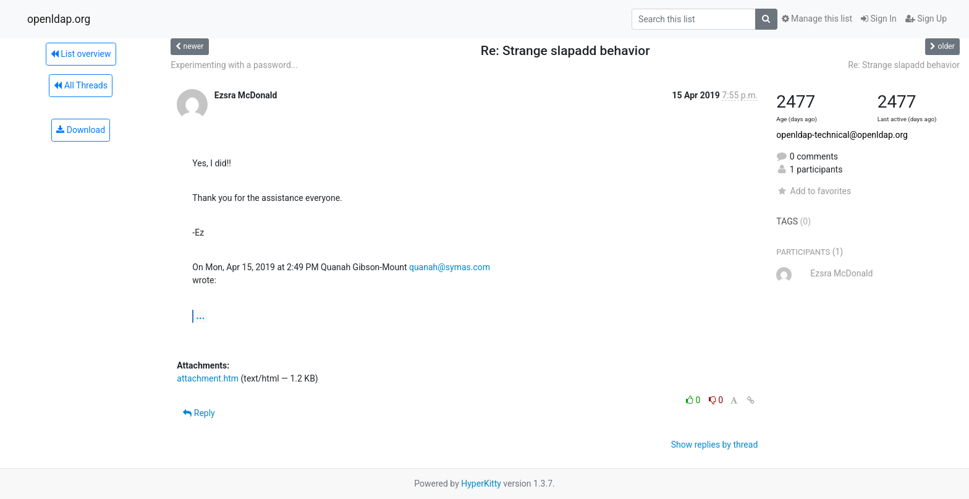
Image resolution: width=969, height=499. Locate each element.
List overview (81, 54)
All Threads (80, 85)
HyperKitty (481, 483)
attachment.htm (208, 378)
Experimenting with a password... (234, 65)
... (200, 316)
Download (80, 130)
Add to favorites (813, 191)
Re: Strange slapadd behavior (904, 65)
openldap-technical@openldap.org (842, 135)
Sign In (879, 18)
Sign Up (926, 18)
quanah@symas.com (449, 267)
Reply (198, 413)
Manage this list (817, 18)
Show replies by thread (714, 445)
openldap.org (58, 19)
